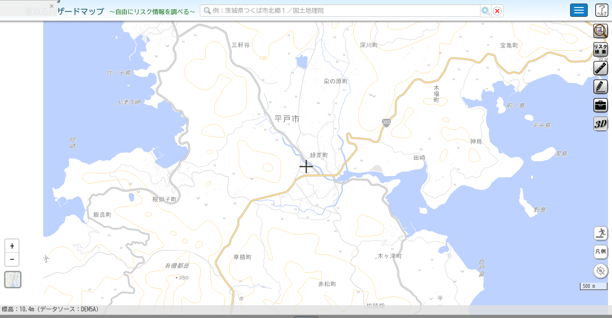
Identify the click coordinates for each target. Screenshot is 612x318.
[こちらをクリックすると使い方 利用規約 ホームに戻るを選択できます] (579, 10)
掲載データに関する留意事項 (48, 150)
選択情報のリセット (93, 174)
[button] (12, 269)
